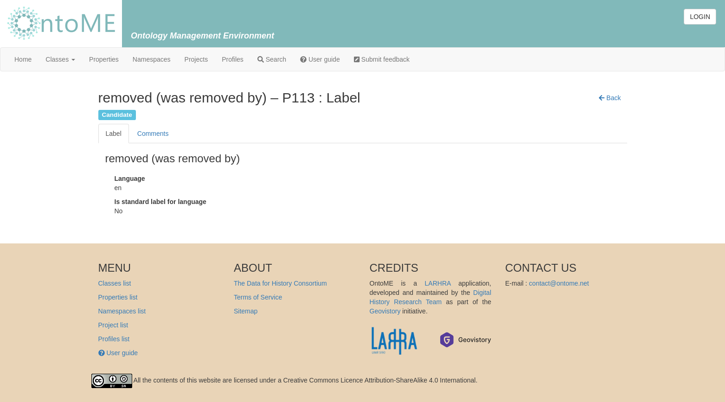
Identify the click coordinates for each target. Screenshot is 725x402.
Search (271, 59)
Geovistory (385, 311)
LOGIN (700, 16)
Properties (104, 59)
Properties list (118, 297)
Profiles (233, 59)
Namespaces (152, 59)
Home (23, 59)
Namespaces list (122, 311)
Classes (60, 59)
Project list (113, 325)
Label (114, 133)
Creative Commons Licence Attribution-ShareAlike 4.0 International (379, 380)
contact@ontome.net (559, 283)
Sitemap (245, 311)
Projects (196, 59)
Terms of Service (258, 297)
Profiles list (114, 339)
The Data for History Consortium (280, 283)
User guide (320, 59)
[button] (610, 98)
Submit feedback (382, 59)
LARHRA (438, 283)
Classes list (114, 283)
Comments (153, 133)
